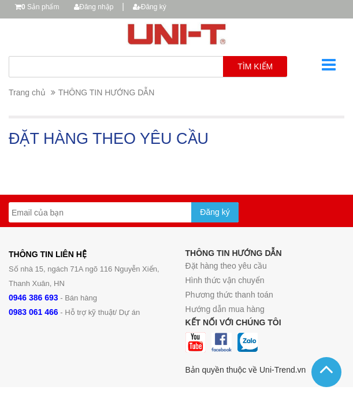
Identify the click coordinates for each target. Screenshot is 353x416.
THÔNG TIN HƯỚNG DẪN (106, 92)
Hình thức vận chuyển (225, 280)
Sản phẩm (40, 7)
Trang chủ (27, 92)
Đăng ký (149, 7)
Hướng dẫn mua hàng (225, 309)
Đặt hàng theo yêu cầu (226, 265)
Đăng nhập (93, 7)
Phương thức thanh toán (229, 294)
